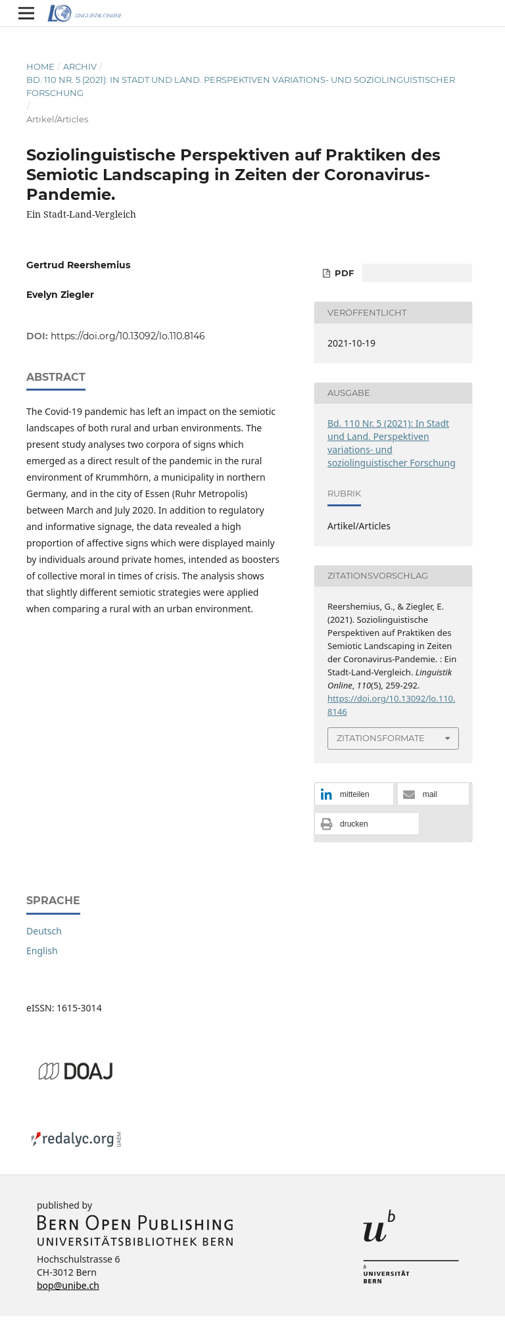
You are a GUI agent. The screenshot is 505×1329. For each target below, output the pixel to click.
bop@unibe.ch (68, 1285)
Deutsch (44, 931)
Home (40, 66)
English (42, 950)
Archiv (80, 66)
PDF (343, 273)
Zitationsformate (381, 738)
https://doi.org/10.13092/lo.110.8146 (128, 336)
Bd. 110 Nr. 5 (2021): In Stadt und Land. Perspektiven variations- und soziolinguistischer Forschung (240, 86)
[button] (354, 794)
